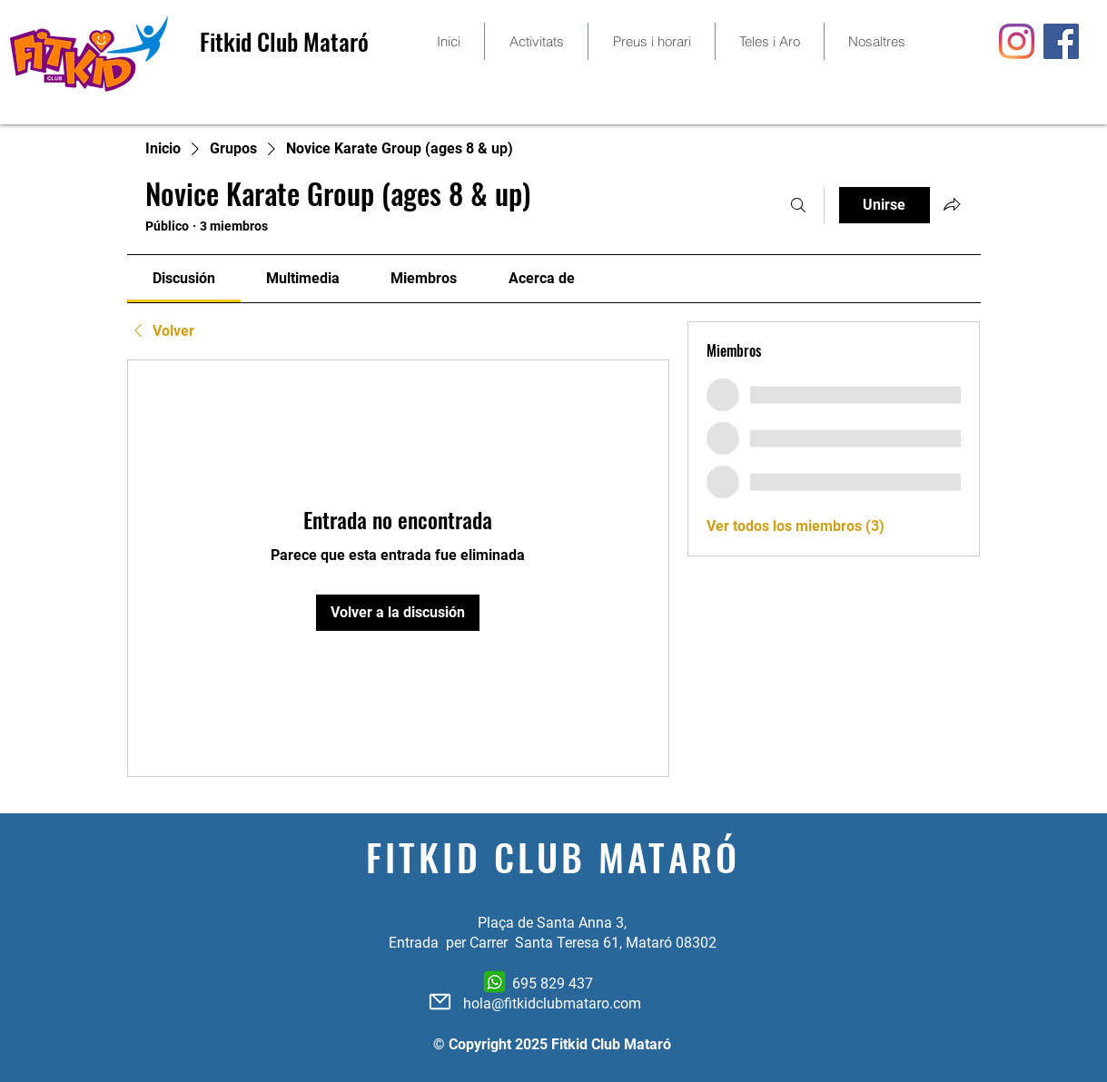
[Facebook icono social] (1061, 41)
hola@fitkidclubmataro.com (552, 1003)
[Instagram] (1016, 41)
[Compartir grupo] (952, 204)
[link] (184, 278)
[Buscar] (798, 205)
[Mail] (440, 1001)
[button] (651, 41)
